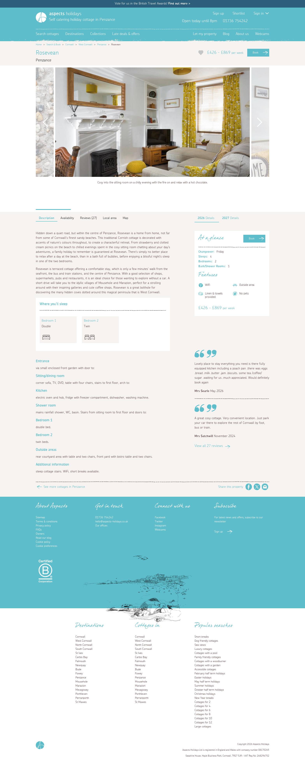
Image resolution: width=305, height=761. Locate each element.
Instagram (266, 21)
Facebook (253, 21)
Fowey (79, 673)
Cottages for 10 (203, 718)
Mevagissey (81, 690)
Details (206, 218)
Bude (78, 669)
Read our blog (43, 538)
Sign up (218, 13)
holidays (65, 13)
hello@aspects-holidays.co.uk (111, 521)
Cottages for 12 (203, 722)
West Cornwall (85, 44)
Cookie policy (43, 542)
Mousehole (81, 681)
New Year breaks (204, 698)
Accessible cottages (205, 669)
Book (255, 52)
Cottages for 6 (202, 710)
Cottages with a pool (206, 653)
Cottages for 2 (202, 702)
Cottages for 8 (202, 714)
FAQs (39, 529)
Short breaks (202, 636)
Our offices (101, 525)
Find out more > (179, 3)
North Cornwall (83, 645)
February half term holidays (210, 673)
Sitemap (40, 517)
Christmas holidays (205, 694)
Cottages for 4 (202, 706)
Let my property (204, 34)
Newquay (80, 665)
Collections (98, 34)
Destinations (74, 34)
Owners (40, 533)
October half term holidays (209, 690)
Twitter (260, 21)
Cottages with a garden (207, 665)
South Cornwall (83, 649)
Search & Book (53, 44)
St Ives (79, 653)
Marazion (80, 685)
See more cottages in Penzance (64, 486)
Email (265, 486)
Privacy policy (43, 525)
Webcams (262, 34)
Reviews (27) (88, 218)
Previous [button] (45, 122)
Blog (226, 34)
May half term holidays (207, 681)
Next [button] (259, 122)
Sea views (200, 645)
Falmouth (80, 661)
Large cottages (203, 726)
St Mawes (81, 702)
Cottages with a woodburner (210, 661)
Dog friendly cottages (206, 641)
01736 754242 (104, 517)
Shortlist (239, 13)
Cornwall (69, 44)
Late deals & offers (126, 34)
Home (39, 44)
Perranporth (82, 698)
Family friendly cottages (208, 657)
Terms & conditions (46, 521)
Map (125, 218)
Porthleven (81, 694)
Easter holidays (203, 677)
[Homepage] (41, 17)
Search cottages (47, 34)
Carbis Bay (81, 657)
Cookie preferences (46, 546)
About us (242, 34)
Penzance (101, 44)
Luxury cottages (203, 649)
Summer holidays (204, 685)
